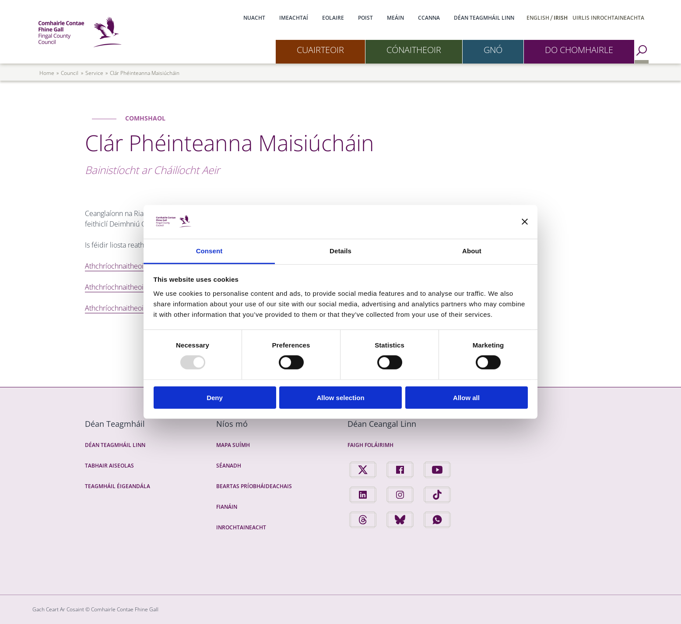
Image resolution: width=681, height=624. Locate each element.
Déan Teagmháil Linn (484, 17)
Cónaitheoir (413, 50)
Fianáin (226, 507)
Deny (215, 397)
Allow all (466, 397)
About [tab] (471, 251)
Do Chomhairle (579, 50)
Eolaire (333, 17)
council (69, 73)
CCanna (429, 17)
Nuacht (254, 17)
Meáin (395, 17)
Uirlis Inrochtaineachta (608, 17)
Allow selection (340, 397)
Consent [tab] (209, 251)
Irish (561, 17)
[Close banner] (525, 222)
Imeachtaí (293, 17)
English (538, 17)
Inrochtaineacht (241, 527)
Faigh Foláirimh (370, 445)
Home (46, 73)
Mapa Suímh (233, 445)
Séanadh (228, 465)
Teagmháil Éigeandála (117, 486)
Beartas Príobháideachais (254, 486)
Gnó (493, 50)
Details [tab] (340, 251)
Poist (365, 17)
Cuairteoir (320, 50)
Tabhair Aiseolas (109, 465)
